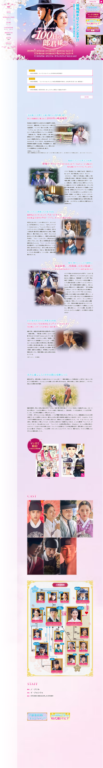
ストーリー (8, 23)
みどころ (8, 18)
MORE (87, 102)
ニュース (8, 12)
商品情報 (8, 33)
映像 (8, 38)
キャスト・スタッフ (8, 28)
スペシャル (8, 43)
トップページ (8, 7)
